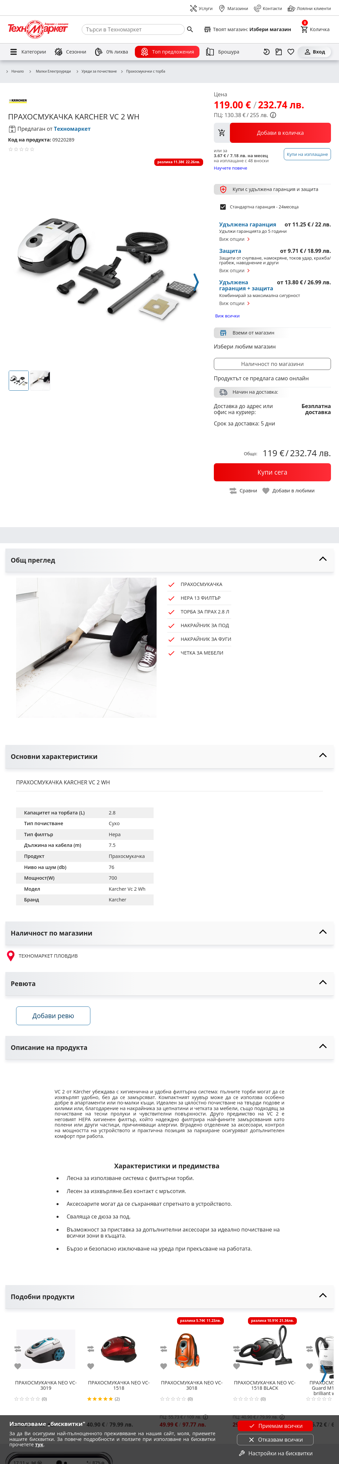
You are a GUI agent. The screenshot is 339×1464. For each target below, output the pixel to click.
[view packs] (272, 133)
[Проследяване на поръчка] (278, 51)
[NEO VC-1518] (119, 1346)
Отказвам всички (275, 1440)
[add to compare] (22, 1349)
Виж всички (227, 316)
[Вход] (314, 51)
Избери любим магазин (245, 346)
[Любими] (290, 51)
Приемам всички (275, 1426)
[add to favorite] (22, 1366)
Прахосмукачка (127, 856)
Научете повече (230, 168)
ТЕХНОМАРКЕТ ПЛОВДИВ (41, 956)
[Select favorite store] (247, 29)
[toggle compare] (243, 491)
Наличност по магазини (272, 364)
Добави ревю (53, 1015)
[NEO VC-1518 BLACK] (265, 1346)
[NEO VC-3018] (192, 1346)
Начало (14, 72)
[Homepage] (38, 29)
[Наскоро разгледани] (266, 51)
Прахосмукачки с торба (142, 72)
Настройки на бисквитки (275, 1453)
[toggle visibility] (169, 560)
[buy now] (272, 472)
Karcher (117, 899)
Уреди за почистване (96, 72)
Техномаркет (72, 129)
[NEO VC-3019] (46, 1346)
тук (39, 1444)
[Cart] (315, 29)
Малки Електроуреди (49, 71)
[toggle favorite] (289, 491)
